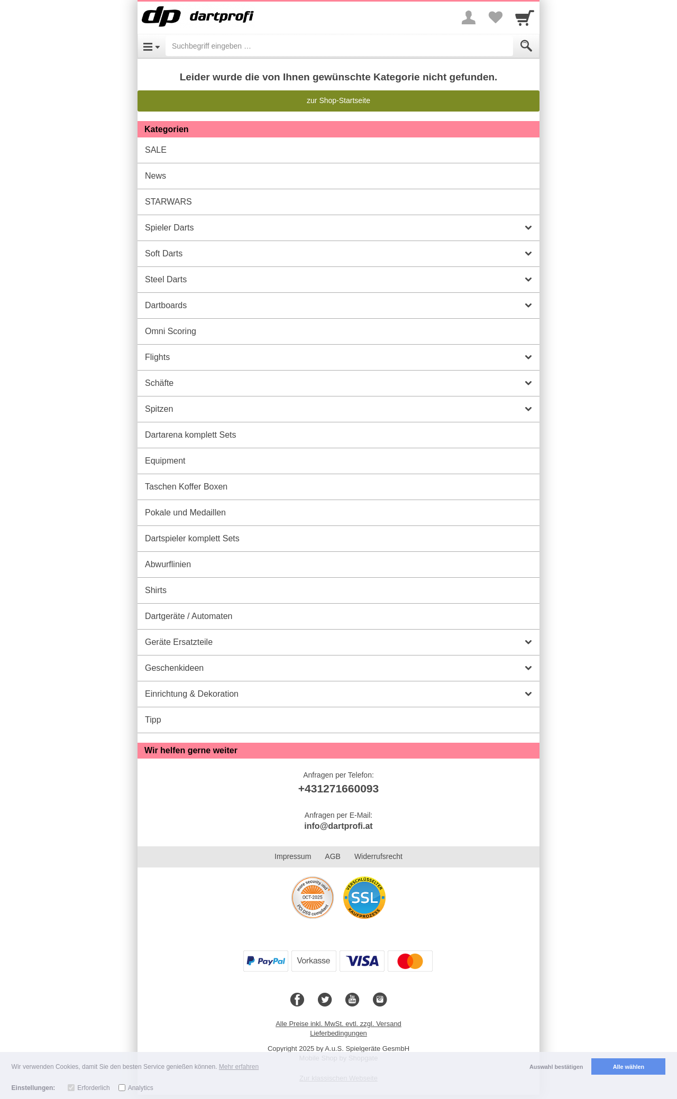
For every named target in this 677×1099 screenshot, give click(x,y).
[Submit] (526, 46)
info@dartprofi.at (338, 825)
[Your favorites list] (495, 17)
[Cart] (524, 17)
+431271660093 (338, 788)
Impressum (293, 856)
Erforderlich (93, 1088)
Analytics (140, 1088)
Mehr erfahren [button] (239, 1066)
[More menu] (468, 17)
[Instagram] (380, 1000)
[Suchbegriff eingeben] (339, 46)
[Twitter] (324, 1000)
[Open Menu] (151, 46)
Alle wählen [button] (628, 1067)
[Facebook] (297, 1000)
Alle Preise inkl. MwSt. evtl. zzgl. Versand (338, 1024)
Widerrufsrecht (378, 856)
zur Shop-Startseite (338, 100)
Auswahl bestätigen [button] (556, 1067)
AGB (333, 856)
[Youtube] (352, 1000)
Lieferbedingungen (338, 1033)
